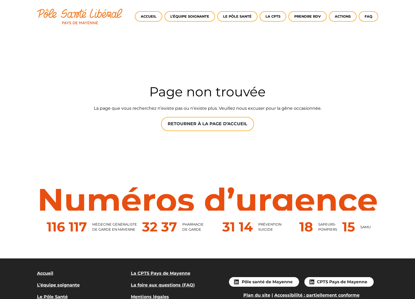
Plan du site (256, 295)
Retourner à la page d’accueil (207, 123)
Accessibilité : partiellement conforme (317, 295)
